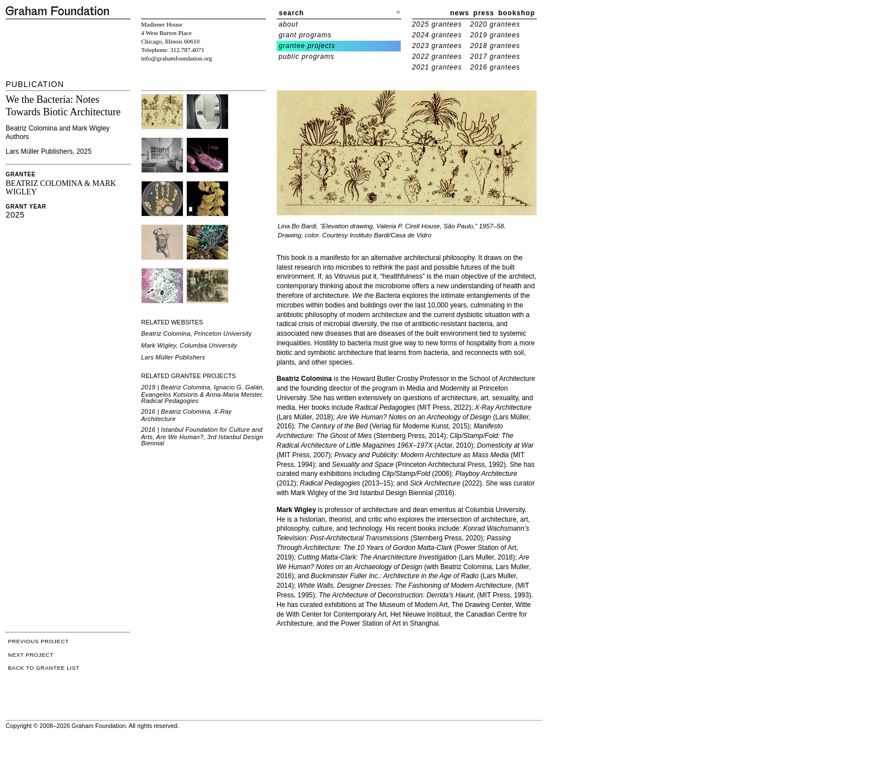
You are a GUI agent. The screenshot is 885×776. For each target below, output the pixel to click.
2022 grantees (437, 56)
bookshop (516, 13)
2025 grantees (437, 24)
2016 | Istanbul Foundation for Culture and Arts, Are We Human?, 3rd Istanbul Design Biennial (202, 436)
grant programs (305, 35)
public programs (307, 56)
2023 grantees (437, 46)
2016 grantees (495, 67)
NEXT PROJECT (31, 655)
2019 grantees (495, 35)
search (291, 13)
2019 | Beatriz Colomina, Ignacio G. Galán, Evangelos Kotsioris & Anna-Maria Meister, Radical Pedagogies (202, 394)
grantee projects (307, 46)
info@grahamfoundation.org (176, 58)
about (289, 24)
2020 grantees (495, 24)
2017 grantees (495, 56)
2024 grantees (437, 35)
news (460, 13)
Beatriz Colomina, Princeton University (196, 333)
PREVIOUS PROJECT (38, 641)
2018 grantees (495, 46)
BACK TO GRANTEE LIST (44, 668)
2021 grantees (437, 67)
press (484, 13)
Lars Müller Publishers (173, 357)
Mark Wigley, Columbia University (189, 345)
